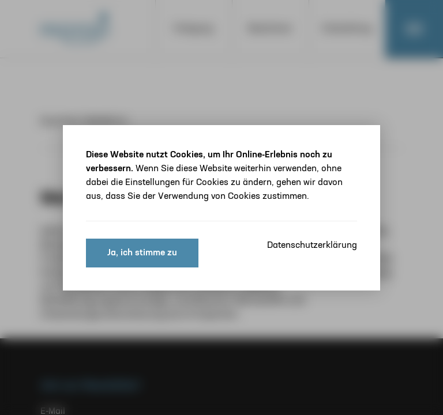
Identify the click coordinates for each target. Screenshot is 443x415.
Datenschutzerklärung (312, 245)
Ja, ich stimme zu (142, 253)
